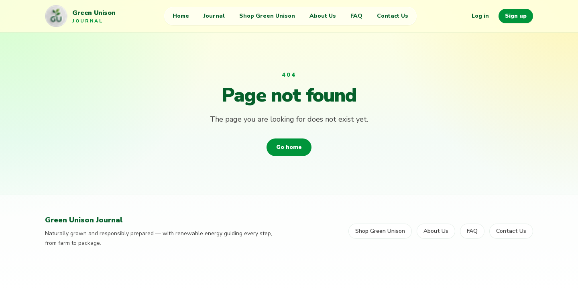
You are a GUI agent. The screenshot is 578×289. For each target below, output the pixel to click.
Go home (289, 147)
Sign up (516, 16)
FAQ (356, 16)
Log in (480, 16)
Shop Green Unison (267, 16)
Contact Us (392, 16)
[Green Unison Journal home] (80, 16)
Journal (214, 16)
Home (181, 16)
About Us (322, 16)
